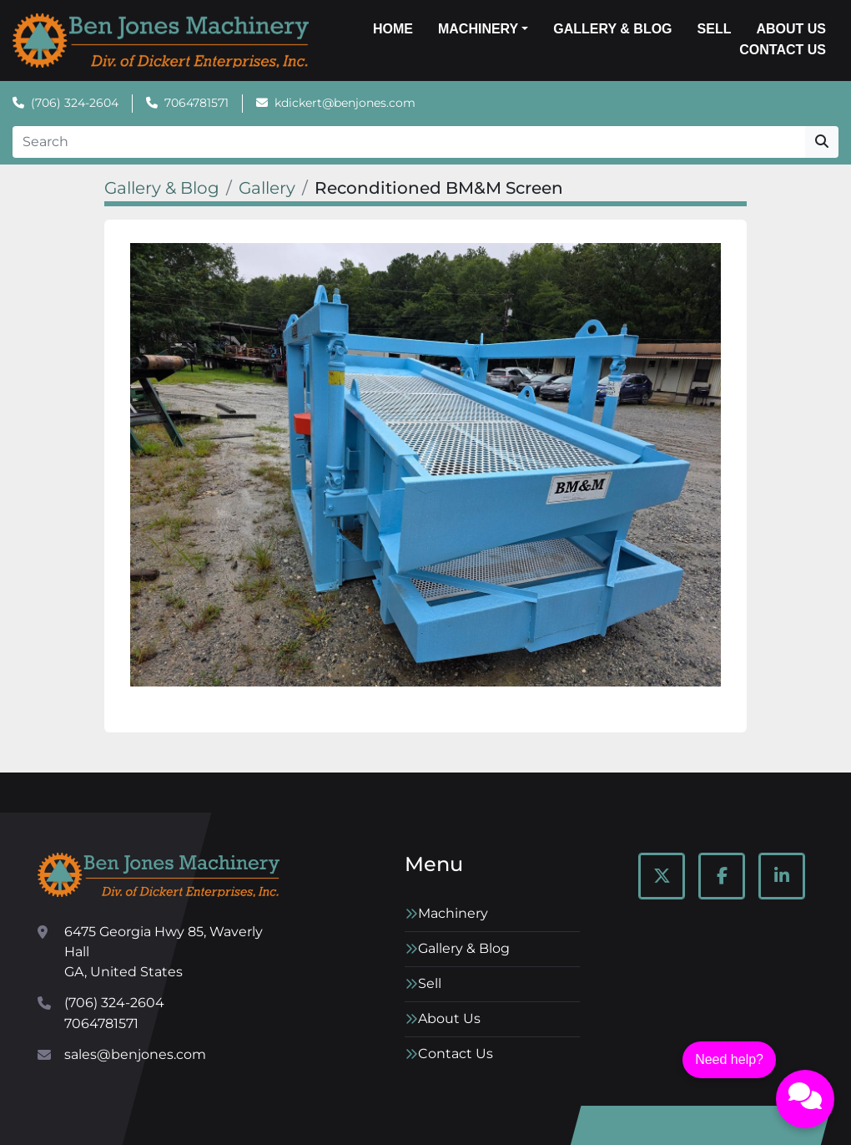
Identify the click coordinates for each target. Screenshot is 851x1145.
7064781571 (196, 102)
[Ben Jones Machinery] (158, 875)
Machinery (478, 29)
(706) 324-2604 (74, 102)
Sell (714, 29)
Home (393, 29)
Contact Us (782, 50)
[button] (483, 29)
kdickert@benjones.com (344, 102)
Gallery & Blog (612, 29)
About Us (791, 29)
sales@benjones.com (135, 1054)
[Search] (409, 142)
